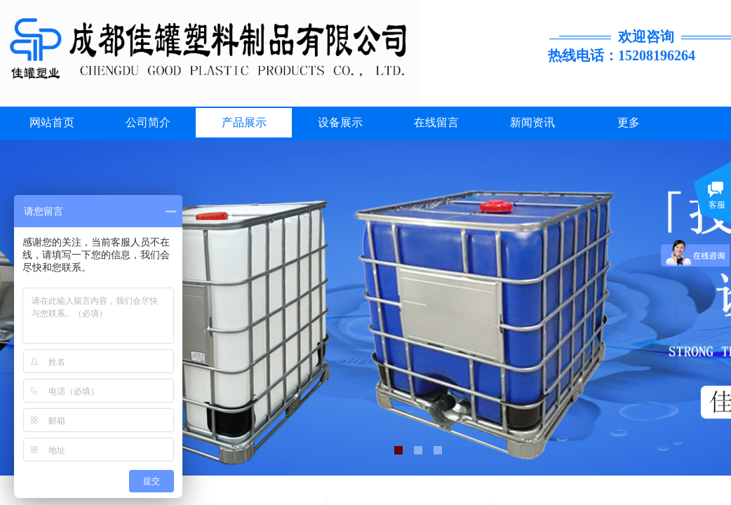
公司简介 (148, 122)
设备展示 (340, 122)
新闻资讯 (532, 122)
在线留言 (436, 122)
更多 (628, 122)
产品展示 (244, 122)
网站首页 (51, 122)
